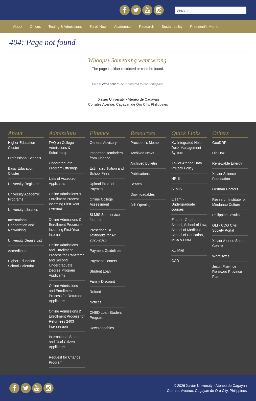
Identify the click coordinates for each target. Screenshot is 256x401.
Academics (122, 27)
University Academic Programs (24, 196)
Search (136, 184)
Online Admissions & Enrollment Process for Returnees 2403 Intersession (67, 318)
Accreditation (18, 251)
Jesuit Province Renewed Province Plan (227, 271)
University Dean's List (25, 240)
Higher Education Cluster (21, 145)
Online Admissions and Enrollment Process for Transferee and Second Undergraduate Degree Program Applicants (67, 260)
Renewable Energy (227, 163)
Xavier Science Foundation (224, 176)
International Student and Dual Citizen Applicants (65, 342)
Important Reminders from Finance (106, 155)
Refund (95, 292)
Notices (96, 302)
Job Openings (141, 205)
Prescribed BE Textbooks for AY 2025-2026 (103, 235)
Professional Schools (24, 158)
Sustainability (172, 27)
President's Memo (204, 27)
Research (146, 27)
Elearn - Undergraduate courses (183, 204)
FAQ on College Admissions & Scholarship (61, 148)
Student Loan (100, 271)
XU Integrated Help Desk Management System (186, 148)
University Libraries (23, 210)
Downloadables (102, 328)
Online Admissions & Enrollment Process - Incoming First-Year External (65, 201)
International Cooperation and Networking (21, 225)
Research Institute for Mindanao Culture (229, 202)
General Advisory (103, 143)
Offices (35, 27)
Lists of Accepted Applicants (62, 181)
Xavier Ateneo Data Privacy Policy (186, 165)
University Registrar (23, 184)
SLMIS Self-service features (105, 217)
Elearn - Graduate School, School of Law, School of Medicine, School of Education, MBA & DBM (189, 230)
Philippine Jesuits (226, 215)
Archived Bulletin (143, 163)
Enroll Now (98, 27)
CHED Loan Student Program (106, 315)
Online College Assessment (101, 201)
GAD (175, 261)
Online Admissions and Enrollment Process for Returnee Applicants (65, 293)
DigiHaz (218, 153)
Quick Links (185, 133)
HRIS (175, 178)
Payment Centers (103, 261)
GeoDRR (219, 143)
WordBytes (220, 256)
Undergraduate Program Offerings (63, 165)
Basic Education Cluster (20, 170)
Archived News (142, 153)
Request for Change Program (64, 359)
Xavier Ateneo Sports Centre (229, 243)
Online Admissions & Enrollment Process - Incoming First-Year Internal (65, 227)
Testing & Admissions (65, 27)
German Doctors (225, 189)
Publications (140, 174)
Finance (100, 133)
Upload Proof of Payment (102, 186)
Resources (142, 133)
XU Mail (177, 250)
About (17, 27)
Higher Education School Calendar (21, 263)
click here (109, 84)
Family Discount (102, 281)
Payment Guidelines (105, 251)
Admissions (62, 133)
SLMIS (176, 189)
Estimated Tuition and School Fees (107, 170)
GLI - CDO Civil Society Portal (224, 227)
